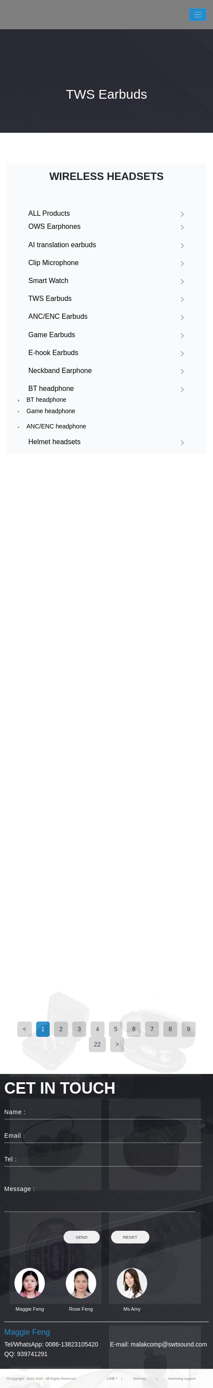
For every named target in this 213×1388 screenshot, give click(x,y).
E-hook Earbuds (53, 352)
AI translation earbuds (62, 245)
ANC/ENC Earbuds (58, 316)
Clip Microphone (53, 262)
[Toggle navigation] (197, 14)
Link (111, 1378)
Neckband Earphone (60, 370)
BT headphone (51, 388)
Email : (14, 1135)
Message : (14, 1188)
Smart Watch (48, 280)
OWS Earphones (54, 226)
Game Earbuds (51, 334)
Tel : (10, 1159)
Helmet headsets (54, 441)
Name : (15, 1111)
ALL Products (49, 213)
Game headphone (51, 410)
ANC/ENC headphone (56, 426)
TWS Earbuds (50, 298)
